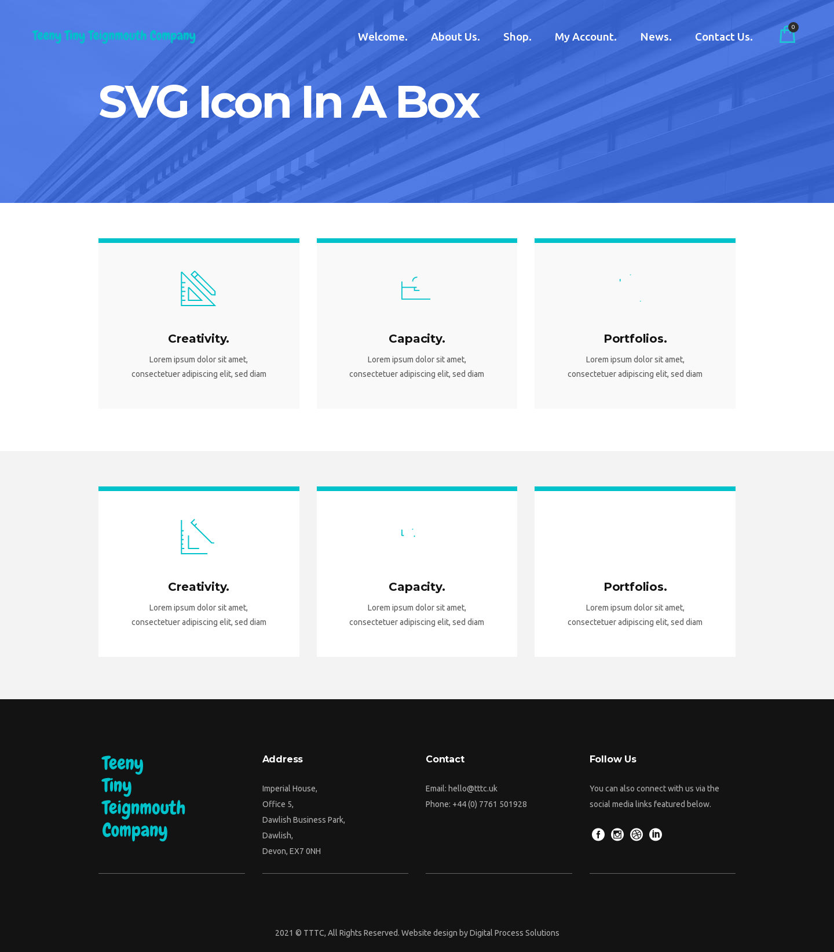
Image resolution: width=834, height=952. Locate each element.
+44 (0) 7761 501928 (489, 804)
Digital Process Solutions (514, 933)
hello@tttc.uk (473, 788)
